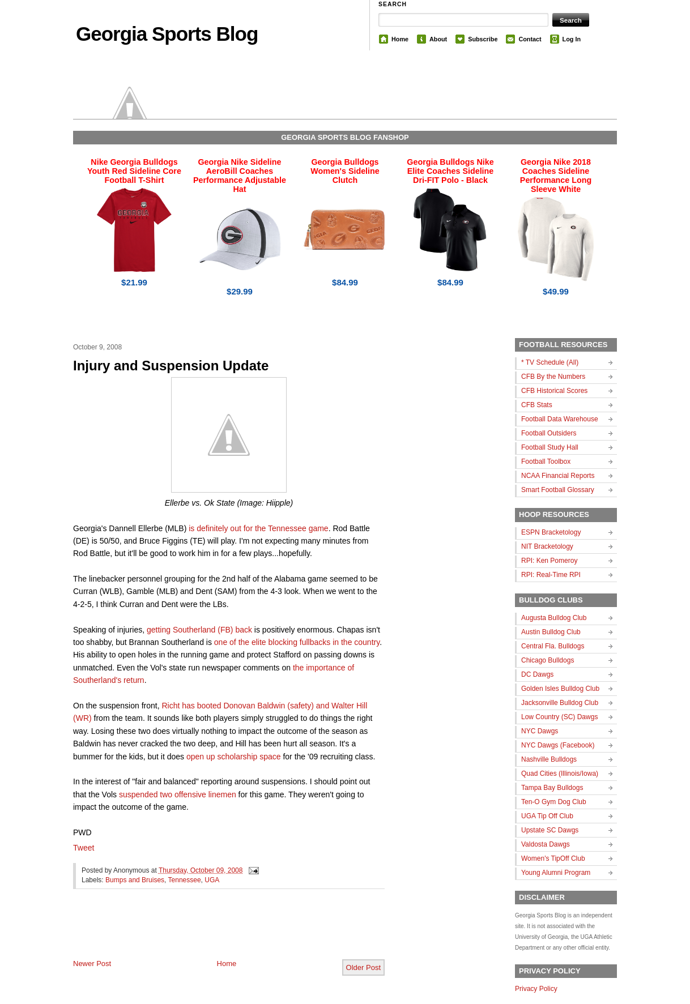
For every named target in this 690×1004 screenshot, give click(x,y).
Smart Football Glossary (557, 490)
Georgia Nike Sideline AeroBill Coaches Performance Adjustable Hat (239, 175)
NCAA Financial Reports (557, 476)
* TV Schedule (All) (549, 362)
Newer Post (92, 963)
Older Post (363, 967)
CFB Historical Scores (554, 391)
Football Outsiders (548, 433)
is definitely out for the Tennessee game (258, 528)
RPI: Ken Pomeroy (549, 561)
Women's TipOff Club (553, 858)
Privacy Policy (536, 989)
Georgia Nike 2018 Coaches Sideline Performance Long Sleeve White (555, 175)
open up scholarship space (233, 756)
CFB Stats (536, 405)
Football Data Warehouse (559, 419)
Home (399, 39)
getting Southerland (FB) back (199, 629)
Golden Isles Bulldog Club (560, 689)
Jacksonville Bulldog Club (559, 703)
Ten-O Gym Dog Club (553, 802)
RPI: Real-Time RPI (551, 575)
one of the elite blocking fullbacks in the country (297, 642)
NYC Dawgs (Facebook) (557, 745)
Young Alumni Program (555, 873)
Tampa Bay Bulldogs (552, 788)
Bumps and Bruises (134, 880)
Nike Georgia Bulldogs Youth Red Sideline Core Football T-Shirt (134, 171)
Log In (572, 39)
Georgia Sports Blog (167, 34)
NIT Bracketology (547, 546)
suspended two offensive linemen (177, 794)
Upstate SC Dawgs (549, 830)
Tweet (83, 847)
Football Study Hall (549, 447)
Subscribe (482, 39)
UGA (212, 880)
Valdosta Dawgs (545, 844)
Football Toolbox (545, 461)
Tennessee (184, 880)
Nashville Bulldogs (549, 759)
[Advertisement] (205, 933)
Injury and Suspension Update (171, 365)
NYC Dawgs (539, 731)
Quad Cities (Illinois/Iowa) (559, 773)
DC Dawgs (537, 674)
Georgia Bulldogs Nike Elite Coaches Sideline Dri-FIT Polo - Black (450, 171)
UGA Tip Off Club (547, 816)
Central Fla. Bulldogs (552, 646)
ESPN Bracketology (551, 532)
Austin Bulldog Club (551, 632)
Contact (529, 39)
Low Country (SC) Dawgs (559, 717)
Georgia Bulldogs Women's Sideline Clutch (345, 171)
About (438, 39)
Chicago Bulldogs (547, 660)
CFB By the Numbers (553, 377)
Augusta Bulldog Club (553, 618)
